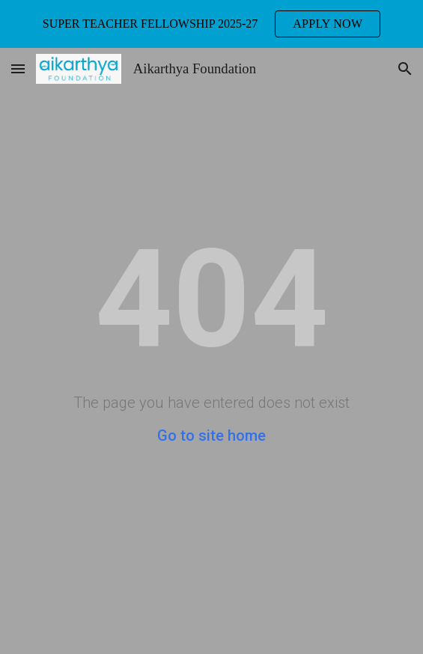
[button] (18, 68)
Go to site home (211, 435)
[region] (211, 24)
